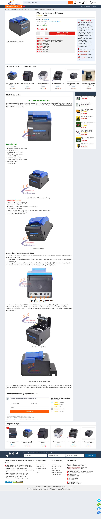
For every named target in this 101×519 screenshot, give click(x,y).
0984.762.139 (45, 49)
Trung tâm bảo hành (56, 474)
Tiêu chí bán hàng (40, 466)
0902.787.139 (47, 40)
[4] (52, 404)
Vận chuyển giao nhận (41, 468)
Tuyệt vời (57, 402)
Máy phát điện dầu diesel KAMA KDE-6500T (87, 110)
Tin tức (37, 470)
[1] (52, 411)
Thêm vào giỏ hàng (62, 33)
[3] (52, 406)
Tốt (56, 406)
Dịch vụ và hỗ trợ (56, 470)
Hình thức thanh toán (57, 466)
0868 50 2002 (78, 483)
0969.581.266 (45, 47)
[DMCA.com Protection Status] (18, 481)
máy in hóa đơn (20, 385)
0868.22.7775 (46, 44)
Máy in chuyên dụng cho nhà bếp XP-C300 (12, 84)
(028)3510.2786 (60, 40)
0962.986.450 (45, 43)
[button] (93, 2)
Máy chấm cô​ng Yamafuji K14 (88, 96)
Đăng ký (90, 455)
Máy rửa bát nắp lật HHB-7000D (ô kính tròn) (87, 103)
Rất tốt (57, 404)
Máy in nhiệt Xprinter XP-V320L (43, 84)
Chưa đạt (57, 411)
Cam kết (53, 464)
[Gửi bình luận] (29, 411)
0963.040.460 (46, 46)
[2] (52, 409)
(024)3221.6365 (58, 41)
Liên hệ (37, 472)
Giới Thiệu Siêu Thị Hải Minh (42, 464)
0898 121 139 (78, 482)
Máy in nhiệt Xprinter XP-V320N (27, 84)
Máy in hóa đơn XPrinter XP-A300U (12, 441)
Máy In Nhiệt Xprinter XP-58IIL (58, 84)
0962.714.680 (51, 41)
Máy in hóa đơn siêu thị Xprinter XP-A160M (73, 84)
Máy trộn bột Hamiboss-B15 (88, 116)
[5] (52, 402)
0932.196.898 (53, 40)
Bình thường (58, 409)
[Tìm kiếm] (70, 2)
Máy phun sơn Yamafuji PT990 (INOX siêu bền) (86, 131)
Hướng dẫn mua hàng (57, 472)
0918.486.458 (45, 41)
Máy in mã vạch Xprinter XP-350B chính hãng (88, 84)
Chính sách (54, 468)
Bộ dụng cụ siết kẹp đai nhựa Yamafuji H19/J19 (88, 123)
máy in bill (19, 255)
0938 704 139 (75, 481)
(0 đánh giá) (41, 15)
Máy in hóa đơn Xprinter (54, 21)
